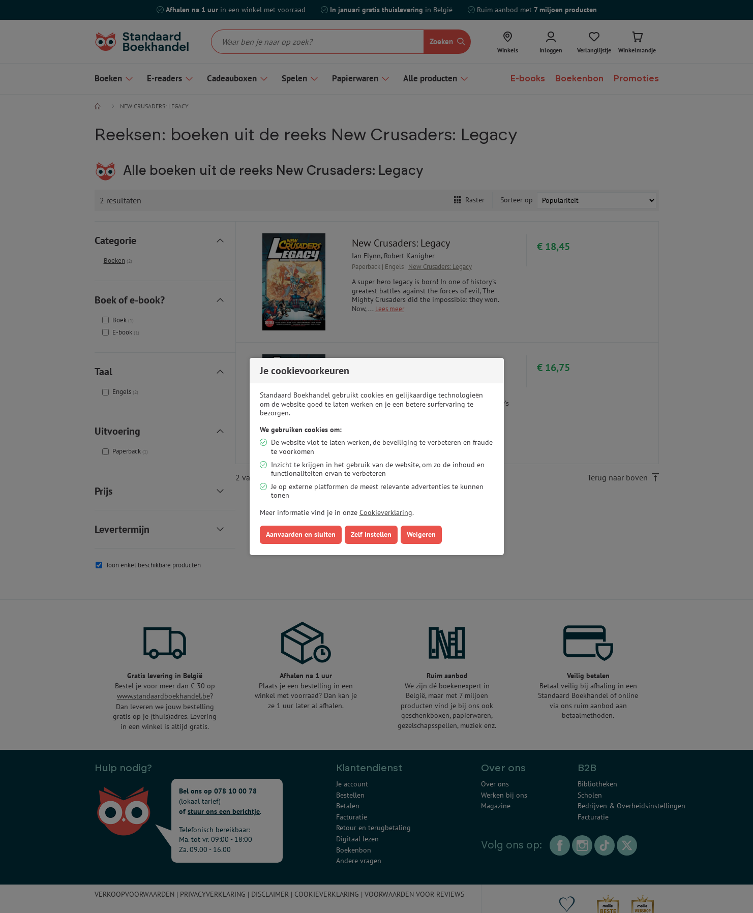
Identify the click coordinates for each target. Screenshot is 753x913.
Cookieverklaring (385, 512)
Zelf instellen (371, 534)
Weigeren (421, 534)
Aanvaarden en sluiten (301, 534)
